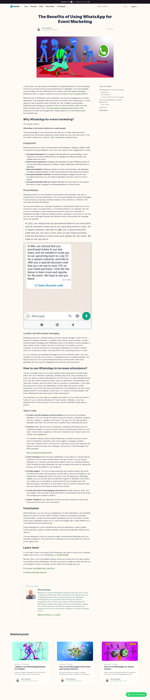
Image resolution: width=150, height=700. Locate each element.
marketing (77, 94)
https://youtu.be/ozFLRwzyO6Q (39, 453)
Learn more (103, 110)
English (134, 7)
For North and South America (34, 572)
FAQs (41, 6)
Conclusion (103, 107)
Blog (26, 6)
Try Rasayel (61, 6)
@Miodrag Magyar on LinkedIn (49, 615)
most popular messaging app (61, 108)
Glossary (33, 6)
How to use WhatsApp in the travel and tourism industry (74, 668)
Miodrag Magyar (47, 28)
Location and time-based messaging (112, 97)
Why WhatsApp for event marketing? (111, 90)
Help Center (50, 6)
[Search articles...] (112, 6)
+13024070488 (62, 555)
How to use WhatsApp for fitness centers (119, 668)
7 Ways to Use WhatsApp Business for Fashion (30, 668)
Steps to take (105, 104)
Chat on (81, 2)
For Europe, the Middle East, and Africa (39, 568)
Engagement (105, 92)
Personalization (105, 94)
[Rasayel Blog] (16, 6)
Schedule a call (65, 2)
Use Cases (110, 29)
